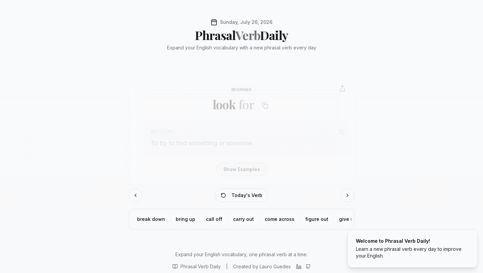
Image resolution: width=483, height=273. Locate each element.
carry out (243, 213)
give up (348, 213)
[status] (412, 248)
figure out (316, 213)
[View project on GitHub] (308, 259)
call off (214, 213)
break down (151, 213)
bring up (185, 213)
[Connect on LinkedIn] (299, 259)
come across (279, 213)
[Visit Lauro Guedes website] (262, 259)
